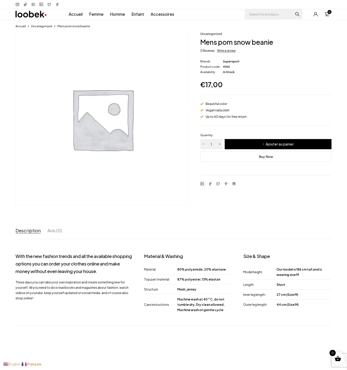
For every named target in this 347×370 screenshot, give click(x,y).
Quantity (206, 135)
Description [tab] (28, 230)
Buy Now (266, 156)
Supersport (231, 61)
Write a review (226, 50)
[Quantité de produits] (211, 144)
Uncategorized (41, 26)
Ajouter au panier (279, 144)
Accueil (21, 26)
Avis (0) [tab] (54, 230)
